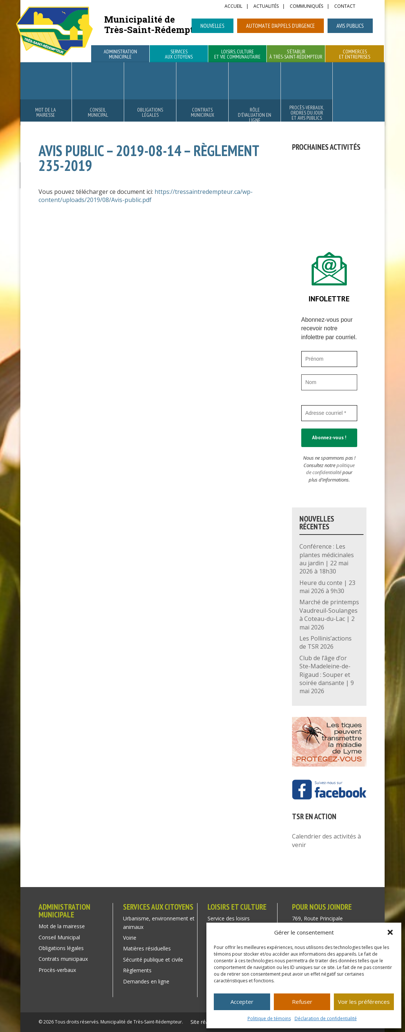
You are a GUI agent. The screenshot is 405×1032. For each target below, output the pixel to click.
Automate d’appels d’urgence (280, 25)
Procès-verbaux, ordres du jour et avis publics (306, 112)
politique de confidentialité (330, 469)
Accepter (241, 1001)
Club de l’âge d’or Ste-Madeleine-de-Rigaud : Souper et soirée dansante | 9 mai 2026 (326, 674)
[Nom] (329, 382)
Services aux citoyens (179, 54)
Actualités (266, 6)
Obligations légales (150, 112)
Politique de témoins (269, 1018)
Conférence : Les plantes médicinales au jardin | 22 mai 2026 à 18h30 (326, 558)
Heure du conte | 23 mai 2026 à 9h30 (327, 587)
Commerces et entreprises (354, 54)
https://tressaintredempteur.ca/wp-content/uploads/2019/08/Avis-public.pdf (146, 196)
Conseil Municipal (98, 112)
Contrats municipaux (202, 112)
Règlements (137, 970)
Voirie (129, 937)
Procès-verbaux (57, 969)
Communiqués (306, 6)
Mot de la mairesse (45, 112)
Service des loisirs (229, 918)
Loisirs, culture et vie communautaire (237, 54)
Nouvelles (212, 25)
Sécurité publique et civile (153, 959)
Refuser (302, 1001)
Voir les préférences (364, 1001)
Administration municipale (120, 54)
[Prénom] (329, 359)
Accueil (233, 6)
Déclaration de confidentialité (326, 1018)
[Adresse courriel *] (329, 413)
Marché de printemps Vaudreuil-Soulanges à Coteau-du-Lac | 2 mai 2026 (329, 614)
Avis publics (350, 25)
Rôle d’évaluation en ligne (254, 114)
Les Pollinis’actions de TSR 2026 (325, 642)
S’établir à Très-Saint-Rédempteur (295, 54)
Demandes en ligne (146, 981)
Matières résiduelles (147, 948)
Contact (344, 6)
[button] (390, 932)
